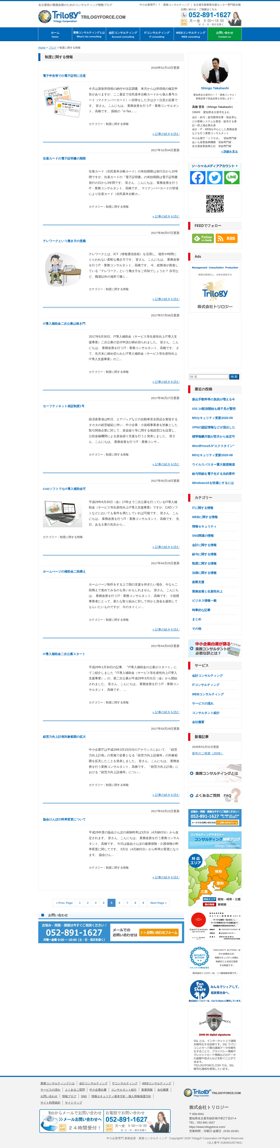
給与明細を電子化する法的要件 (213, 473)
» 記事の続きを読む (166, 134)
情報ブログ (69, 1096)
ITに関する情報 (202, 508)
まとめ (196, 619)
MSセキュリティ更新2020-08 (212, 455)
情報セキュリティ (204, 526)
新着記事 (202, 737)
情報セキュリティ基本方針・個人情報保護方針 (121, 1096)
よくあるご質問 (75, 1089)
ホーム (55, 35)
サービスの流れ (203, 703)
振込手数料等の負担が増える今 (213, 399)
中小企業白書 (98, 1089)
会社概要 (198, 722)
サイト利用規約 (50, 1102)
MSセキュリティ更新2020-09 (212, 418)
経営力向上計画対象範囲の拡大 (64, 736)
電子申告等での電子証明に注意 (64, 75)
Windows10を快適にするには (213, 483)
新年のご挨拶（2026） (208, 753)
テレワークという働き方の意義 (64, 241)
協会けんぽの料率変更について (64, 819)
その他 (196, 628)
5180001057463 (230, 1142)
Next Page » (158, 902)
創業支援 (198, 582)
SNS (84, 1096)
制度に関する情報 (117, 124)
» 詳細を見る (229, 151)
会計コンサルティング (123, 35)
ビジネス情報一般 (204, 600)
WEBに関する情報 (205, 517)
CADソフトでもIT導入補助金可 (64, 489)
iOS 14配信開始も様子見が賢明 (214, 408)
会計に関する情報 (204, 545)
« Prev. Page (64, 902)
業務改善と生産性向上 (207, 591)
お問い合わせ (225, 35)
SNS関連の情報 (203, 535)
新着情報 (147, 1089)
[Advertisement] (215, 340)
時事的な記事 (201, 610)
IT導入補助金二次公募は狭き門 (64, 323)
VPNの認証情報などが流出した (213, 427)
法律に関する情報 (204, 573)
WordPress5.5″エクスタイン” (213, 446)
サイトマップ (73, 1102)
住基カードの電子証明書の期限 (64, 158)
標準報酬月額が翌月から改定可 (213, 436)
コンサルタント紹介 (206, 713)
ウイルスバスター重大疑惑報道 (213, 464)
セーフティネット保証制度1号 (63, 406)
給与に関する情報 (204, 554)
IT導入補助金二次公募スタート (64, 654)
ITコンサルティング (157, 35)
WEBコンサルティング (191, 35)
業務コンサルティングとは (89, 34)
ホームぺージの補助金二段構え (64, 571)
